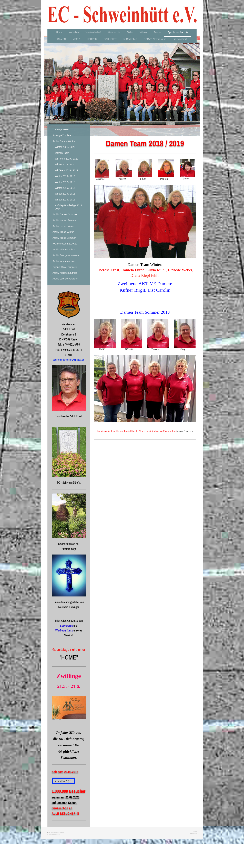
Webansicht (193, 833)
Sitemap (61, 832)
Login (195, 831)
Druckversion (53, 832)
